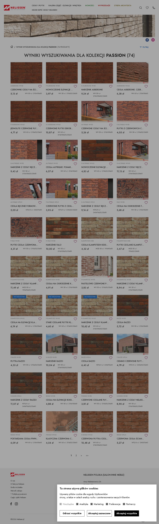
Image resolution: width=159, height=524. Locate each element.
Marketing (98, 504)
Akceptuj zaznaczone (99, 513)
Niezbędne (68, 504)
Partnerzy (130, 504)
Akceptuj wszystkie (126, 513)
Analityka (84, 504)
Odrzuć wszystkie (72, 513)
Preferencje (114, 504)
